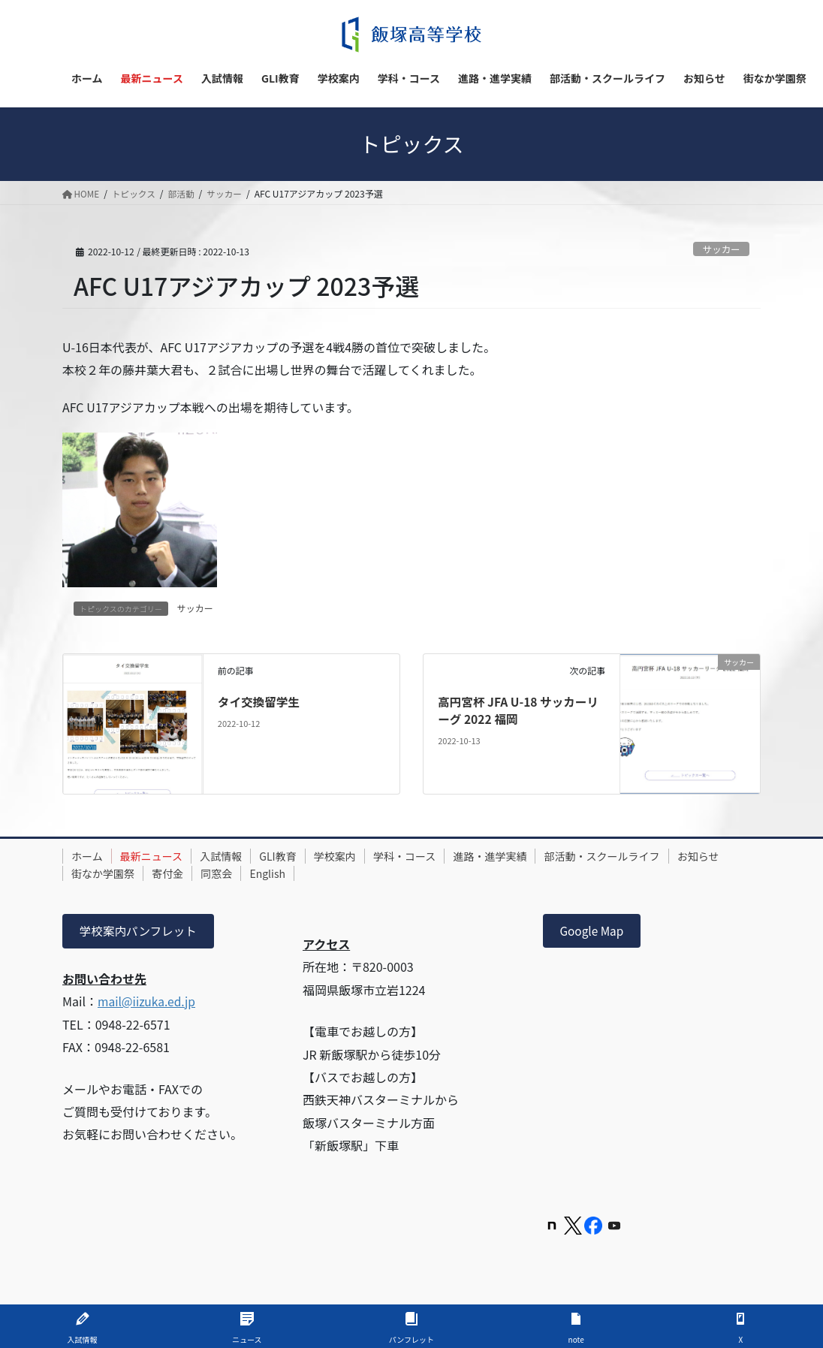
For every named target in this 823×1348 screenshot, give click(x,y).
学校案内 (354, 856)
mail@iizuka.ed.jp (148, 1003)
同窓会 (291, 873)
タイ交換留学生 (260, 701)
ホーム (89, 856)
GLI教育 (293, 856)
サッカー (720, 249)
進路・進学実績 (519, 856)
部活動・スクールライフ (635, 856)
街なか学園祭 (168, 873)
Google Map (593, 932)
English (347, 873)
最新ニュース (158, 856)
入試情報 (232, 856)
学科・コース (428, 856)
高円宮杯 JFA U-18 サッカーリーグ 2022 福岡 (520, 709)
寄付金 (238, 873)
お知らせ (95, 873)
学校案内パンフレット (140, 932)
